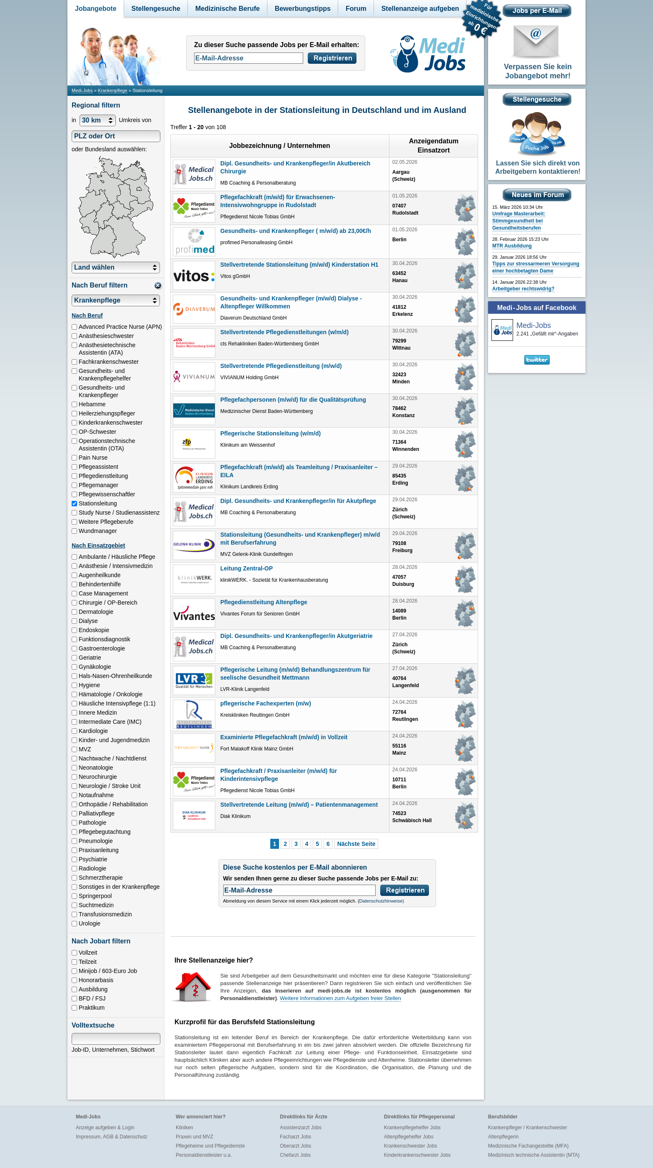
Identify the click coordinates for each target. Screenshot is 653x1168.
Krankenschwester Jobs (410, 1146)
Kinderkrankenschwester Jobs (417, 1155)
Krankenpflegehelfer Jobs (412, 1127)
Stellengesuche (156, 8)
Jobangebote (96, 8)
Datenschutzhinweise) (381, 900)
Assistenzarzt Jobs (301, 1127)
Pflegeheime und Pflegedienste (210, 1146)
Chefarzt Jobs (295, 1155)
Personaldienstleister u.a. (204, 1155)
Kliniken (184, 1127)
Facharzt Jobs (295, 1137)
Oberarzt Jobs (295, 1146)
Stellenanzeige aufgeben (420, 8)
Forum (356, 8)
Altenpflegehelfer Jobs (409, 1137)
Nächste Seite (356, 843)
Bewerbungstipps (303, 8)
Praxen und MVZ (194, 1137)
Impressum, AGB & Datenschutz (111, 1137)
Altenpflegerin (503, 1137)
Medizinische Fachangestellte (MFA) (528, 1146)
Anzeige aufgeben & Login (105, 1127)
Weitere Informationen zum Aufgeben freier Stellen (340, 998)
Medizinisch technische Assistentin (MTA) (534, 1155)
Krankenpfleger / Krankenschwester (527, 1127)
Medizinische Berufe (227, 8)
